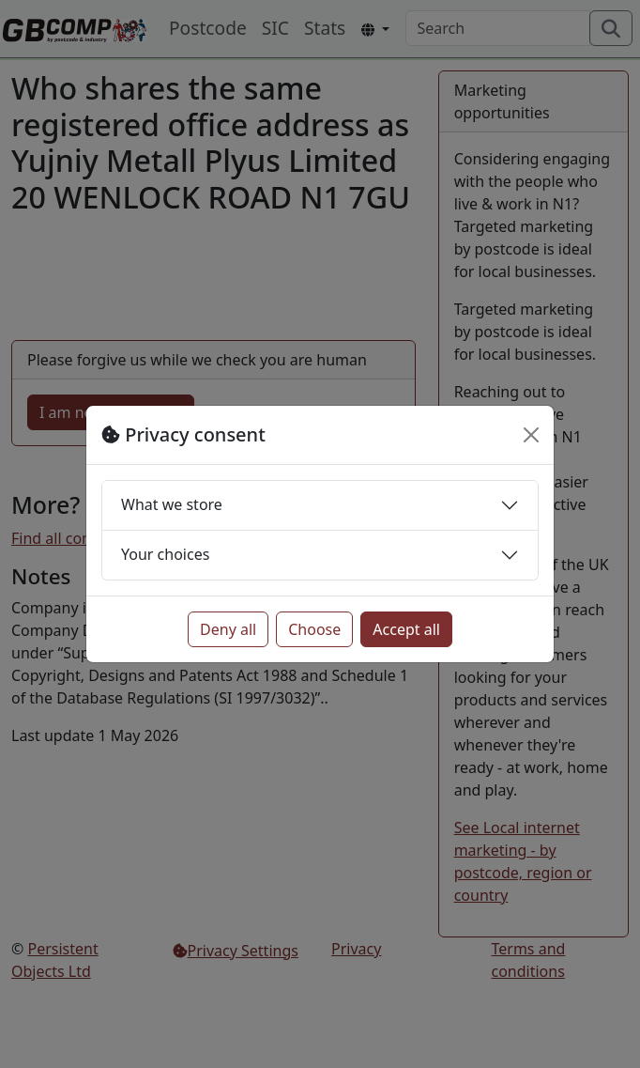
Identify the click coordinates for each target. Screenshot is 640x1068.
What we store (171, 504)
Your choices (165, 554)
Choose (314, 629)
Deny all (228, 629)
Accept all (406, 629)
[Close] (531, 435)
